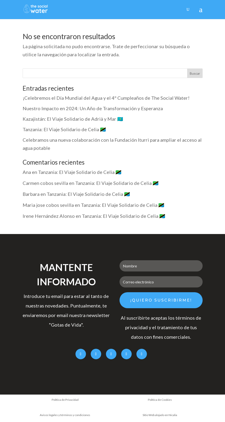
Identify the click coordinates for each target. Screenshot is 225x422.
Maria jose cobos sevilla (48, 205)
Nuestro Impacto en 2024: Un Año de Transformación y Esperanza (93, 108)
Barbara (31, 194)
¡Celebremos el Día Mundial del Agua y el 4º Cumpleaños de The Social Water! (106, 98)
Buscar (195, 73)
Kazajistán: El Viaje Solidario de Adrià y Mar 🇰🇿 (73, 119)
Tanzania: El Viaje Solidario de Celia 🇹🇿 (64, 129)
